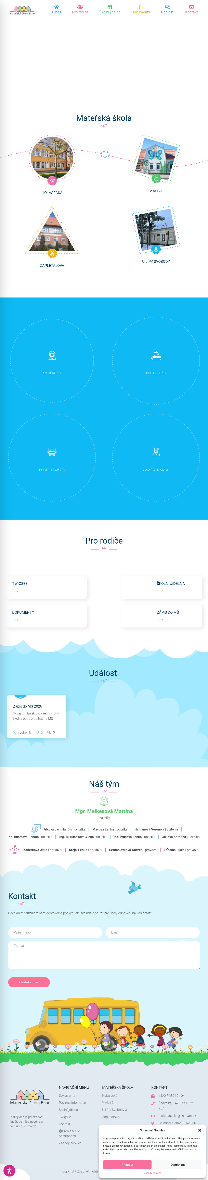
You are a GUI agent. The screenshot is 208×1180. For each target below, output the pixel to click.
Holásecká (52, 193)
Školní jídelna (109, 11)
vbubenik (24, 732)
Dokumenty (140, 11)
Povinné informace (72, 1103)
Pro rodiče (80, 11)
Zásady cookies (152, 1173)
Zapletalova (52, 265)
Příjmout (127, 1165)
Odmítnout (178, 1165)
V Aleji (156, 191)
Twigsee (65, 1117)
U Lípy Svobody (156, 261)
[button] (200, 1130)
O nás (56, 11)
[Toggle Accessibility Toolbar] (9, 1170)
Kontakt (191, 11)
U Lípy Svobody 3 (114, 1110)
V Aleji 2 (108, 1103)
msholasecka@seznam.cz (177, 1116)
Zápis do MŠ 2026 (27, 706)
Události (167, 11)
